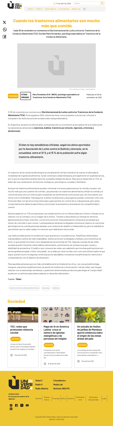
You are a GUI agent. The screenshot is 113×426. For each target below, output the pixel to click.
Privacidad (56, 398)
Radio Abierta (50, 9)
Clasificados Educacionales (93, 398)
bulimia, (56, 288)
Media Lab (76, 9)
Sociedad (13, 96)
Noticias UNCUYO (61, 388)
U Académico (64, 9)
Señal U (31, 9)
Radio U (39, 9)
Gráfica (63, 398)
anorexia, (46, 288)
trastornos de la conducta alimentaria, (24, 288)
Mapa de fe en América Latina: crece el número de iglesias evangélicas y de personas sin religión (56, 332)
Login (104, 398)
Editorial (38, 398)
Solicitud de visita (80, 398)
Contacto (70, 398)
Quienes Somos (47, 398)
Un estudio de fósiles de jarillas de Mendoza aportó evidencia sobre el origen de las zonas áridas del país (90, 332)
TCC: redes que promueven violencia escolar (21, 329)
